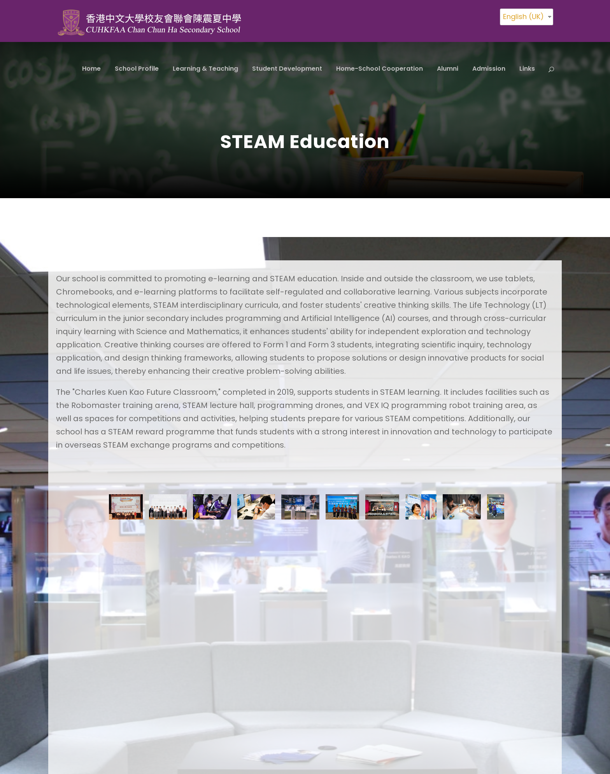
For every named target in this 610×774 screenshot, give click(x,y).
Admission (488, 68)
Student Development (287, 68)
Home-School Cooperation (379, 68)
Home (91, 68)
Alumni (447, 68)
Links (527, 68)
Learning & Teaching (205, 68)
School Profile (137, 68)
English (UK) (523, 16)
